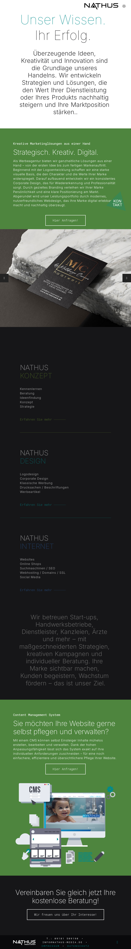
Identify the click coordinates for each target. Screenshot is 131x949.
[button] (126, 294)
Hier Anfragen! (65, 237)
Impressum (50, 945)
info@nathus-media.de (62, 942)
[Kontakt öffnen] (118, 200)
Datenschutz (78, 945)
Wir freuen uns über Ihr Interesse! (65, 931)
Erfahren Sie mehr (36, 431)
